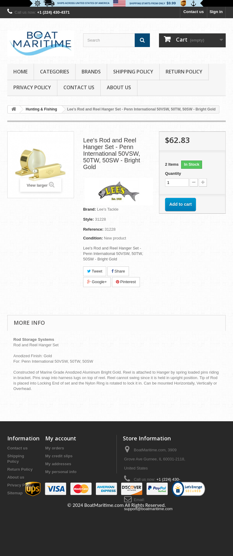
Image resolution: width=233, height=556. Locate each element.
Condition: (93, 238)
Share (118, 271)
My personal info (60, 472)
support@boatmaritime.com (148, 509)
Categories (54, 71)
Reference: (93, 229)
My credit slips (59, 456)
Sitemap (15, 493)
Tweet (94, 271)
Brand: (89, 209)
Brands (91, 71)
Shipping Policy (133, 71)
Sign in (216, 11)
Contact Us (78, 87)
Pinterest (126, 282)
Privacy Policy (32, 87)
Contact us (193, 11)
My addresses (58, 464)
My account (60, 438)
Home (20, 71)
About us (119, 87)
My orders (54, 448)
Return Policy (184, 71)
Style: (88, 219)
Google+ (97, 282)
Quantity (173, 173)
